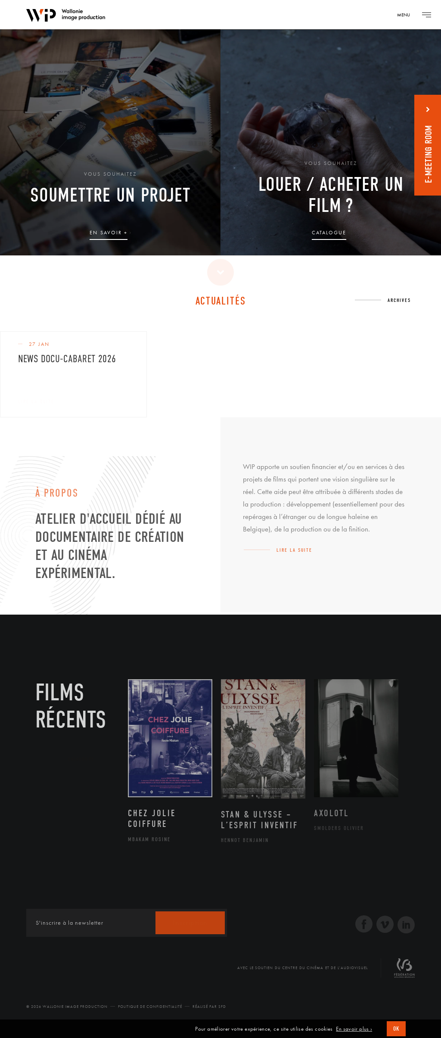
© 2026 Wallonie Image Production (67, 1006)
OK (396, 1028)
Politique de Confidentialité (150, 1006)
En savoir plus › (354, 1029)
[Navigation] (406, 14)
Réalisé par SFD (209, 1006)
